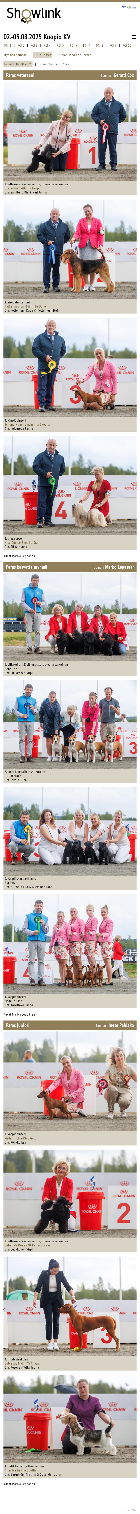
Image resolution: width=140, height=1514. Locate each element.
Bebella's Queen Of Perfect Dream (28, 1245)
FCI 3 (34, 45)
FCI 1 (7, 45)
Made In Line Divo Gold (21, 1138)
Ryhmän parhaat (15, 55)
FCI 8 (99, 45)
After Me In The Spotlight (22, 1470)
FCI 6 (73, 45)
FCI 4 (47, 45)
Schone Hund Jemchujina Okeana (27, 424)
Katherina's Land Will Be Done (25, 306)
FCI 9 (113, 45)
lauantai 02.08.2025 (18, 64)
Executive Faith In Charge (22, 188)
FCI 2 (21, 45)
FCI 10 (127, 45)
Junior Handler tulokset (75, 55)
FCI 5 (60, 45)
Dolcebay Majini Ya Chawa (22, 1363)
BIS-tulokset (42, 55)
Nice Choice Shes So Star (22, 542)
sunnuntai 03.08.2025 (54, 64)
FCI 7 (86, 45)
